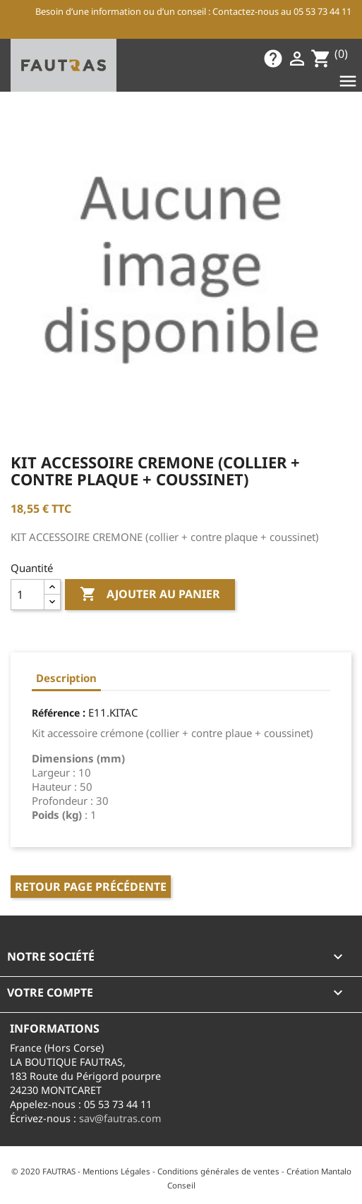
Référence (56, 712)
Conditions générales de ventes (218, 1171)
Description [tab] (66, 678)
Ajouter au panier (150, 594)
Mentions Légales (116, 1171)
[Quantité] (27, 594)
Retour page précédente (91, 886)
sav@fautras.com (120, 1118)
